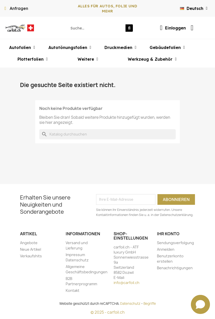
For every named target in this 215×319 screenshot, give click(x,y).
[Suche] (107, 134)
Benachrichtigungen (175, 267)
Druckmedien (120, 47)
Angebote (29, 242)
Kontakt (72, 290)
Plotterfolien (32, 59)
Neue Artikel (30, 249)
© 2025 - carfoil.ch (107, 312)
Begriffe (150, 303)
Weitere (88, 59)
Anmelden (165, 249)
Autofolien (22, 47)
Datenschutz (130, 303)
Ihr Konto (168, 234)
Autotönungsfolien (69, 47)
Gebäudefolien (167, 47)
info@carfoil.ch (126, 282)
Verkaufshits (31, 256)
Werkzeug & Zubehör (152, 59)
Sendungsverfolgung (175, 242)
